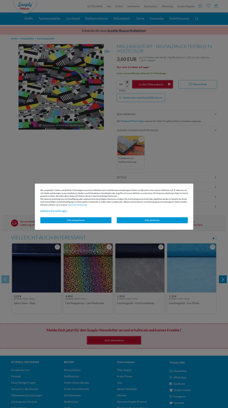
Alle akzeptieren (76, 220)
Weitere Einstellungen (53, 210)
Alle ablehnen (152, 220)
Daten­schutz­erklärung (77, 205)
